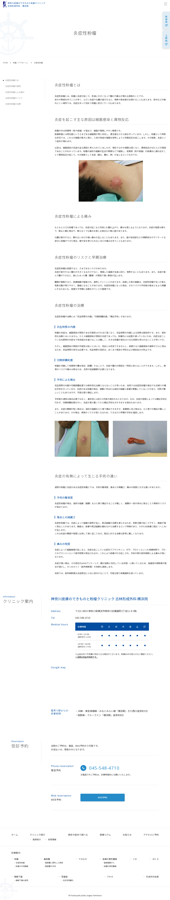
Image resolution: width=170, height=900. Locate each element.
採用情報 (52, 839)
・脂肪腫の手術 (49, 866)
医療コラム (105, 834)
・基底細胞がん (108, 862)
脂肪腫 (47, 859)
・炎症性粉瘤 (19, 862)
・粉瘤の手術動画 (21, 866)
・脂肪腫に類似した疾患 (53, 862)
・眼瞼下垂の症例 (21, 880)
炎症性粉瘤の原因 (13, 86)
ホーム (14, 834)
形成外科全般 (152, 876)
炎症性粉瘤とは (12, 80)
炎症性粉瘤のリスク (14, 98)
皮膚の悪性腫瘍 (110, 859)
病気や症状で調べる (78, 834)
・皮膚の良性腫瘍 (109, 866)
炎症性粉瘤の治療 (13, 103)
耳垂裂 (64, 876)
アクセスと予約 (151, 834)
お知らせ (127, 834)
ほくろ (155, 859)
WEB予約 (102, 797)
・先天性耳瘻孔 (67, 880)
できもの (83, 859)
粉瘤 (16, 859)
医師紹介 (37, 839)
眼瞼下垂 (18, 876)
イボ (135, 859)
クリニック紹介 (37, 834)
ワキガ (110, 876)
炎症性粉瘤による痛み (14, 92)
